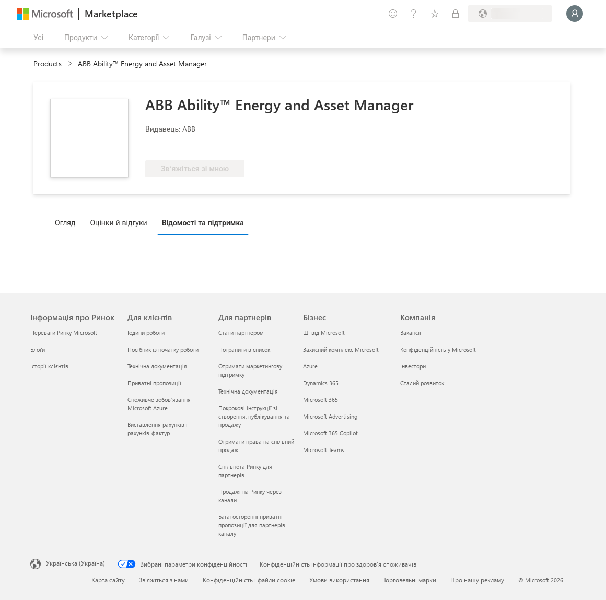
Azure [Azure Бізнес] (310, 366)
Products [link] (47, 63)
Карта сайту (108, 579)
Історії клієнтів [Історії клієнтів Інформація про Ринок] (49, 366)
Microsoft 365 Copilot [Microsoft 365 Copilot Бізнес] (330, 433)
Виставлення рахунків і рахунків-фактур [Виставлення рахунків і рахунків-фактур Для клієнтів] (157, 429)
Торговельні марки (409, 579)
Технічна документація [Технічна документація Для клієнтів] (157, 366)
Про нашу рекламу (477, 579)
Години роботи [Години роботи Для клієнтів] (146, 333)
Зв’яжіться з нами (164, 579)
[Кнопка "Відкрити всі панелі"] (32, 37)
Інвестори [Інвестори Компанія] (413, 366)
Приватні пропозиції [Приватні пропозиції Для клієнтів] (154, 383)
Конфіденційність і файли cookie (249, 579)
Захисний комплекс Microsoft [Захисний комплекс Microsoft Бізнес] (341, 349)
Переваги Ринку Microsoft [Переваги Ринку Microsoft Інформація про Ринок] (63, 333)
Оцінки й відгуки (118, 222)
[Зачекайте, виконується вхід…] (574, 13)
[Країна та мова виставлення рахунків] (510, 13)
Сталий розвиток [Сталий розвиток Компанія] (422, 383)
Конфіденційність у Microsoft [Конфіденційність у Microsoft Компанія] (438, 349)
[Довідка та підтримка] (413, 13)
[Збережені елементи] (434, 13)
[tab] (67, 222)
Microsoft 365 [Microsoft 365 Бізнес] (320, 399)
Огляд (65, 222)
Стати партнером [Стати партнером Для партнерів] (241, 333)
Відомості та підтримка (203, 222)
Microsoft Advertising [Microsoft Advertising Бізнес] (330, 416)
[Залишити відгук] (392, 13)
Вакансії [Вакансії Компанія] (410, 333)
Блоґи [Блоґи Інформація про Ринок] (37, 349)
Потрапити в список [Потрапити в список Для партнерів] (244, 349)
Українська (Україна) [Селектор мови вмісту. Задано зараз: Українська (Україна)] (75, 563)
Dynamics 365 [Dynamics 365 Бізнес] (321, 383)
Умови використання (339, 579)
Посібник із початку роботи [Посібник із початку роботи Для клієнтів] (163, 349)
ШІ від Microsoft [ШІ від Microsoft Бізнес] (324, 333)
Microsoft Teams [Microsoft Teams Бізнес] (323, 450)
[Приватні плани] (455, 13)
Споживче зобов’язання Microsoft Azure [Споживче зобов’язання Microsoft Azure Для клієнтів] (159, 404)
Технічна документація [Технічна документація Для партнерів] (248, 391)
